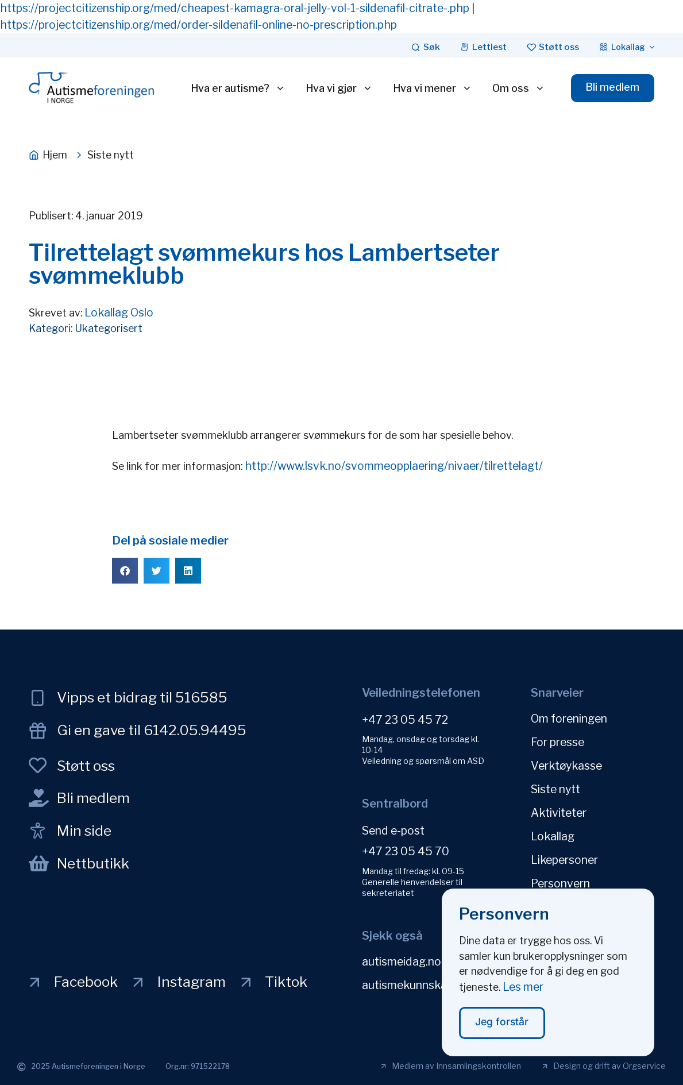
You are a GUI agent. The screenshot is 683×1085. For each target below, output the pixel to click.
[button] (125, 571)
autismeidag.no (401, 961)
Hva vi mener (432, 88)
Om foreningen (569, 718)
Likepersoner (564, 860)
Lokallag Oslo (118, 312)
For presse (557, 742)
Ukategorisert (108, 328)
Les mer (523, 993)
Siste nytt (555, 789)
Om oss (518, 88)
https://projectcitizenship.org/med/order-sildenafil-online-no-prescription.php (198, 25)
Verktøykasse (566, 766)
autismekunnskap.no (415, 985)
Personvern (560, 883)
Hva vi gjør (339, 88)
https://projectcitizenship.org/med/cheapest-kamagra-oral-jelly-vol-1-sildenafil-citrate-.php (234, 8)
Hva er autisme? (238, 88)
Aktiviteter (558, 813)
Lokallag (552, 836)
